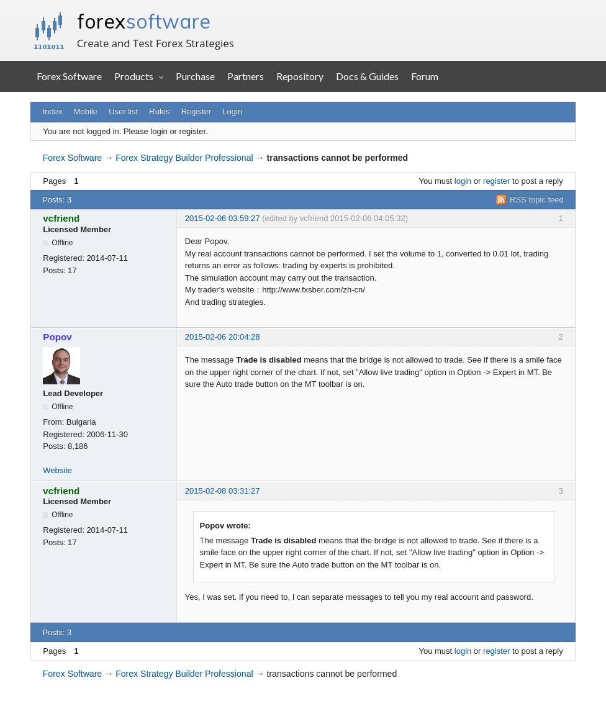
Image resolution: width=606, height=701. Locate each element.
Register (196, 111)
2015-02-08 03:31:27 (222, 490)
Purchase (195, 76)
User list (123, 111)
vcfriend (61, 218)
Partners (245, 76)
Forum (424, 76)
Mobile (85, 111)
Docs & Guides (367, 76)
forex (143, 21)
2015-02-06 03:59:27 (222, 218)
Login (232, 111)
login (463, 181)
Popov (57, 337)
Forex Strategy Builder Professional (184, 158)
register (496, 181)
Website (57, 470)
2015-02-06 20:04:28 (222, 336)
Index (53, 111)
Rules (159, 111)
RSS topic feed (537, 199)
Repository (299, 76)
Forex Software (69, 76)
